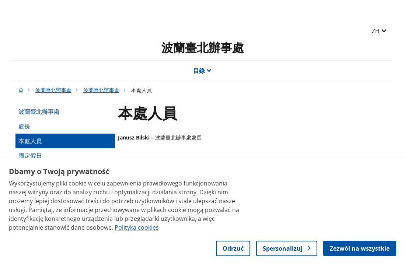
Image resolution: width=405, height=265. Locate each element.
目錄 (202, 71)
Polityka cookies (137, 227)
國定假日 (30, 156)
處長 (24, 126)
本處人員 (30, 141)
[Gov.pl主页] (21, 89)
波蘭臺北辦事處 (202, 47)
